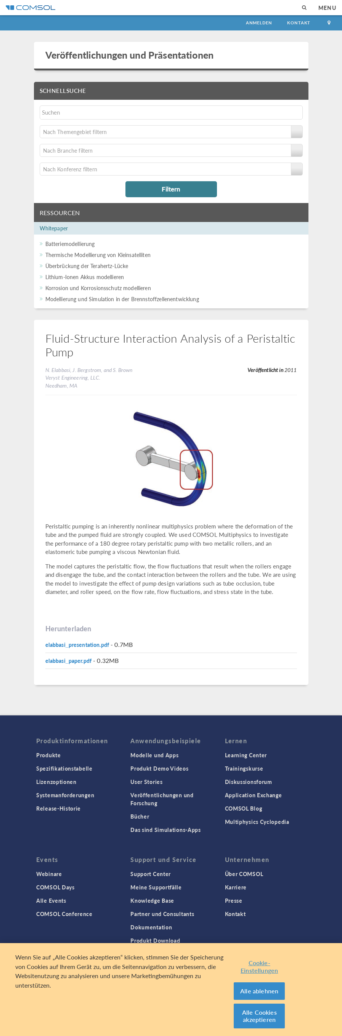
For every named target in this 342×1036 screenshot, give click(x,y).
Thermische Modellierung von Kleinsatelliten (98, 255)
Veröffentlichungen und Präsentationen (129, 54)
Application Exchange (253, 795)
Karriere (236, 887)
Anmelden (259, 23)
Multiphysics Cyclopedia (257, 821)
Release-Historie (58, 808)
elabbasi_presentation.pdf (77, 644)
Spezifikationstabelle (64, 768)
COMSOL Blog (243, 808)
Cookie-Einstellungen (259, 966)
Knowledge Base (152, 900)
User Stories (146, 781)
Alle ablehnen (259, 991)
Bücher (139, 816)
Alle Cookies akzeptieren (259, 1016)
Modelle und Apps (154, 755)
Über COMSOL (244, 874)
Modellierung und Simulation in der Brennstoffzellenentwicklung (122, 299)
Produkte (48, 755)
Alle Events (51, 900)
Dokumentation (151, 927)
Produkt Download (155, 940)
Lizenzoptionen (56, 781)
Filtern (171, 188)
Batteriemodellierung (70, 243)
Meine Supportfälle (156, 887)
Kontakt (298, 23)
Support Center (150, 874)
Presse (233, 900)
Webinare (49, 874)
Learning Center (246, 755)
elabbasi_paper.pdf (68, 660)
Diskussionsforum (248, 781)
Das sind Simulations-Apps (165, 829)
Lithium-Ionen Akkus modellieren (84, 277)
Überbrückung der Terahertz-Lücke (86, 266)
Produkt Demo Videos (159, 768)
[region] (171, 989)
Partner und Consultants (162, 914)
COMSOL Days (55, 887)
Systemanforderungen (65, 795)
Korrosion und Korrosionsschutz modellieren (98, 288)
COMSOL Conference (64, 914)
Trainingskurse (244, 768)
